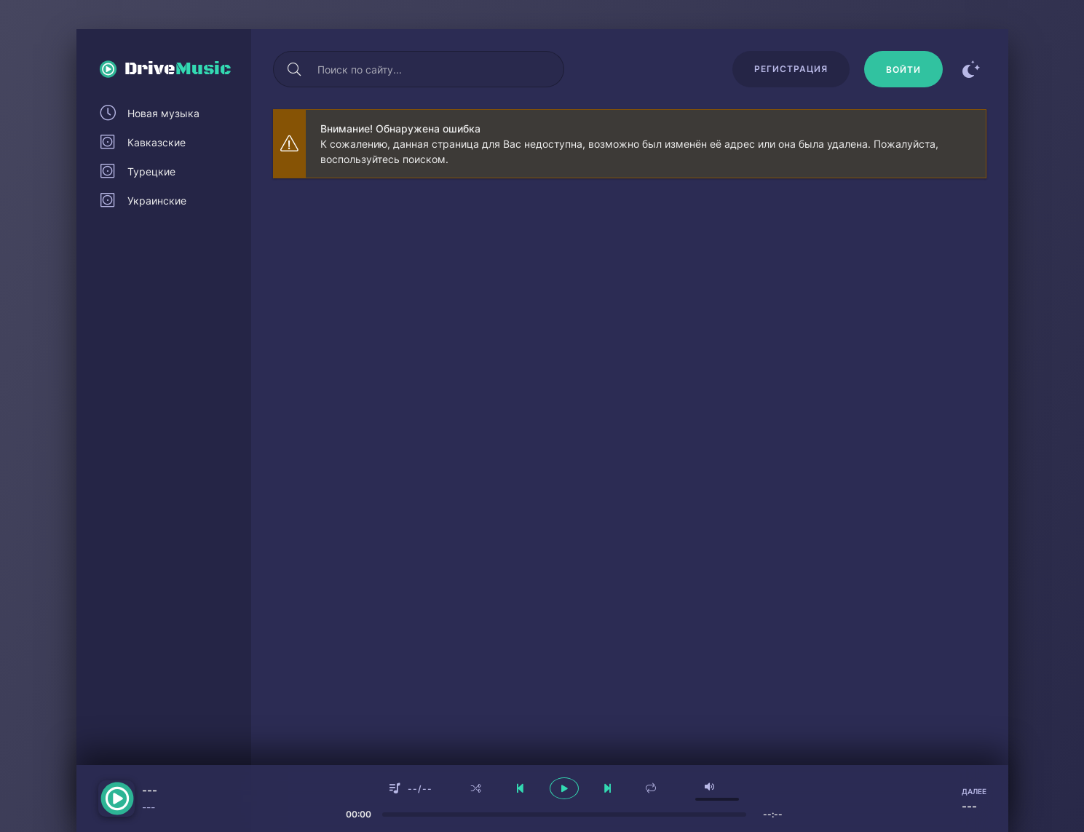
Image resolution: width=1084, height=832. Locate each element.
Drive (178, 69)
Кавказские (156, 142)
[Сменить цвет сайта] (971, 69)
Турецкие (151, 171)
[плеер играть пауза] (564, 788)
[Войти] (903, 69)
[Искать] (295, 69)
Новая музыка (163, 113)
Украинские (156, 200)
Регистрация (791, 68)
